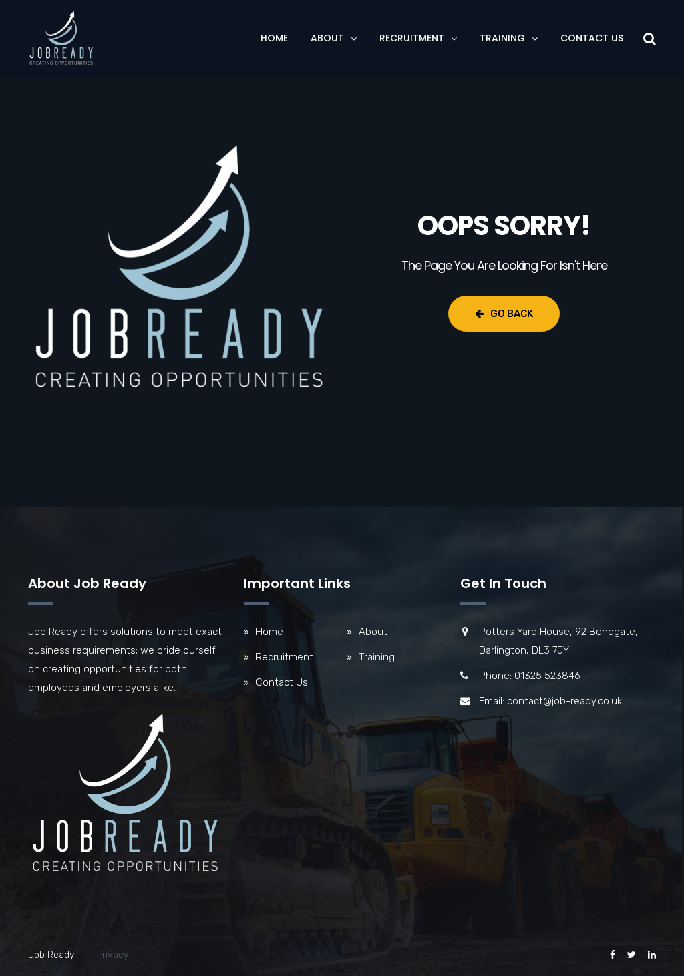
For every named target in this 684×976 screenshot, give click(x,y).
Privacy (112, 955)
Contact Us (591, 38)
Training (502, 38)
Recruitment (411, 38)
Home (274, 38)
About (327, 38)
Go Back (504, 314)
